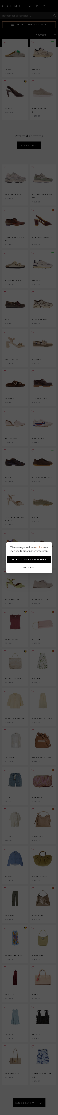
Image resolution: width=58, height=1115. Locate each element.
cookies (39, 547)
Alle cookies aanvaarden (29, 559)
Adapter (29, 567)
